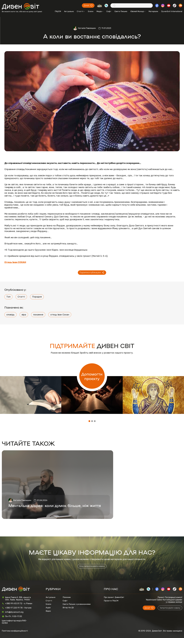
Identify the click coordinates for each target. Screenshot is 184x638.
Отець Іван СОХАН (15, 262)
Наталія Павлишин (87, 28)
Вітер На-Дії (68, 607)
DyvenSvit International (171, 11)
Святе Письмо (120, 11)
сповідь (10, 314)
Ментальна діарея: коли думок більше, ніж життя (54, 505)
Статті (81, 11)
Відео (48, 611)
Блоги (90, 11)
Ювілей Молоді (137, 11)
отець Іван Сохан (59, 314)
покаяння (38, 314)
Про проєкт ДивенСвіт (114, 597)
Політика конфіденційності (15, 631)
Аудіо (48, 607)
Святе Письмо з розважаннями (77, 604)
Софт (108, 11)
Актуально (69, 11)
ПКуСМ (58, 11)
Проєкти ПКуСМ (111, 601)
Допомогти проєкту (91, 376)
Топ (8, 296)
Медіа (99, 11)
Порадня (37, 296)
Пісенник (67, 597)
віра (24, 314)
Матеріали (153, 11)
